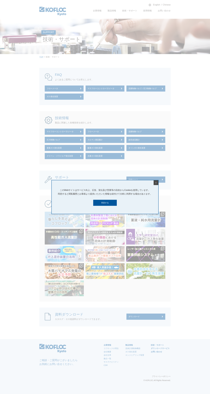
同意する (105, 203)
